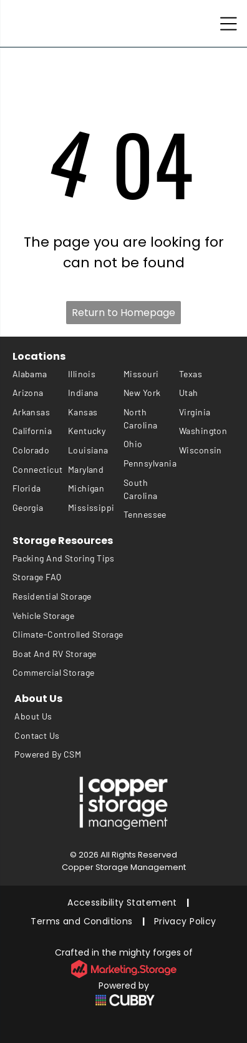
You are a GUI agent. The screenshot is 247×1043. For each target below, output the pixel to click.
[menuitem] (40, 373)
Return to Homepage (123, 312)
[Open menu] (228, 23)
